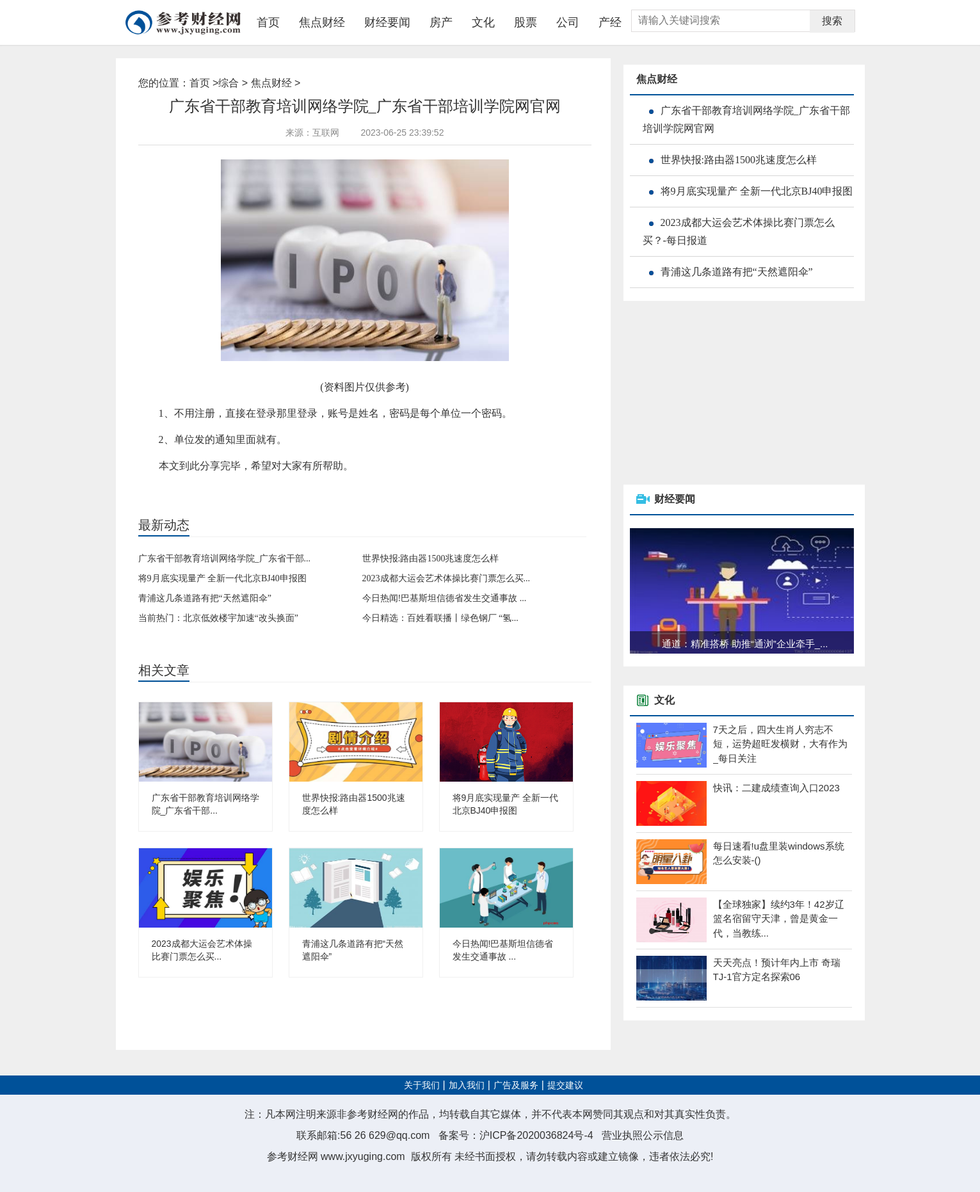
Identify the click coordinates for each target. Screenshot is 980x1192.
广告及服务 (516, 1085)
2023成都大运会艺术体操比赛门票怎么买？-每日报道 (739, 231)
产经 (610, 22)
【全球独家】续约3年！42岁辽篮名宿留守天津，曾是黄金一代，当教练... (778, 918)
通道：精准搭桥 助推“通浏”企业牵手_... (745, 643)
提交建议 (565, 1085)
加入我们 (467, 1085)
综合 (228, 82)
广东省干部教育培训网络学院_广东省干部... (224, 558)
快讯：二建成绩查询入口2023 (776, 787)
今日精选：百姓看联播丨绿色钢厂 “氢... (440, 618)
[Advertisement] (719, 394)
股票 (525, 22)
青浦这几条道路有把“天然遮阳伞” (204, 598)
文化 (483, 22)
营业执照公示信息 (643, 1135)
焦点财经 (322, 22)
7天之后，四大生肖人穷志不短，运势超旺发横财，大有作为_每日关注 (780, 744)
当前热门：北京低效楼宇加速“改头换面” (218, 618)
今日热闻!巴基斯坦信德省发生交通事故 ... (444, 598)
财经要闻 (387, 22)
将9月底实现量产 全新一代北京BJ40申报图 (222, 578)
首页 (268, 22)
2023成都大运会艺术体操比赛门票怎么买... (446, 578)
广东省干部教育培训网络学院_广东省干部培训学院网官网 (746, 119)
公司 (567, 22)
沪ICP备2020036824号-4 (536, 1135)
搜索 (832, 20)
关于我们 (422, 1085)
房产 (441, 22)
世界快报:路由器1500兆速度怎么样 (430, 558)
